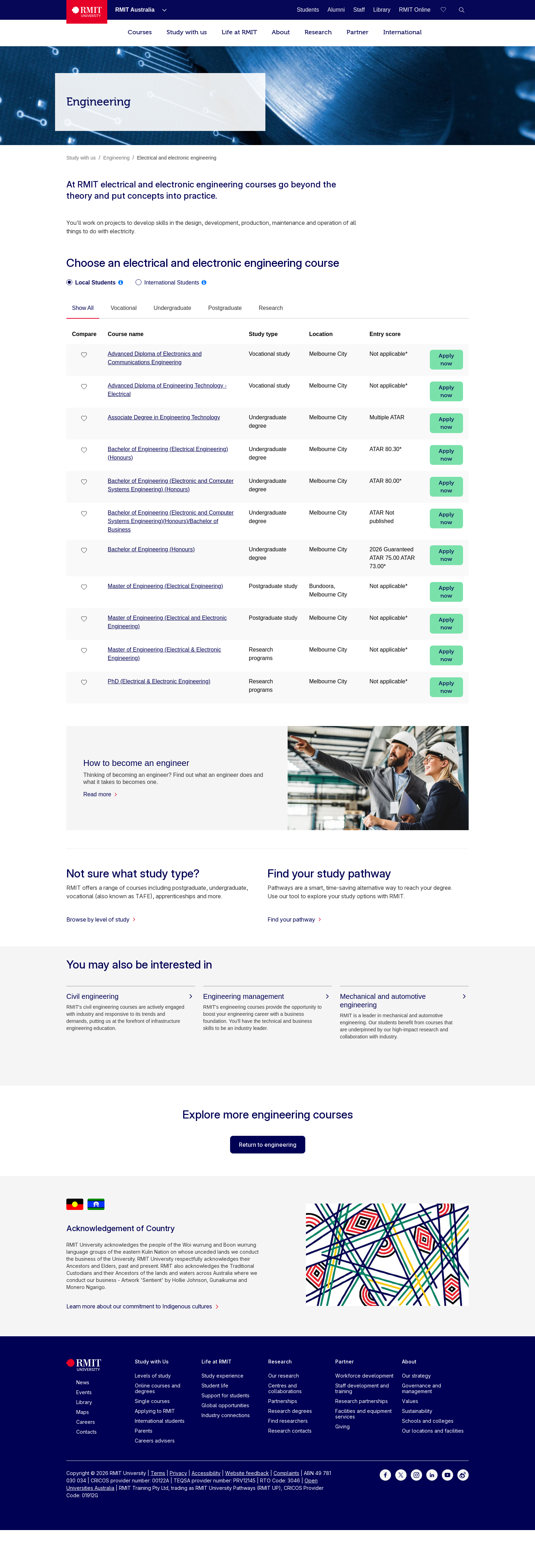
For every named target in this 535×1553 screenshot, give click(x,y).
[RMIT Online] (414, 9)
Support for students (226, 1395)
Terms (158, 1473)
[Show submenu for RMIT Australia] (162, 10)
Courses (140, 32)
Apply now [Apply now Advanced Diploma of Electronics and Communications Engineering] (446, 360)
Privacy (178, 1473)
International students (160, 1421)
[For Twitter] (401, 1474)
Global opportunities (225, 1405)
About (281, 32)
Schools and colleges (427, 1421)
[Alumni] (336, 9)
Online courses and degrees (157, 1388)
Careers (85, 1422)
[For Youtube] (447, 1474)
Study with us (187, 32)
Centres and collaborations (285, 1388)
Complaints (286, 1473)
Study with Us (152, 1362)
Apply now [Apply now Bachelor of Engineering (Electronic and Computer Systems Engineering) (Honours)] (446, 487)
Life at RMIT (239, 32)
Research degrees (290, 1411)
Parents (143, 1431)
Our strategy (416, 1376)
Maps (82, 1412)
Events (84, 1392)
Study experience (223, 1376)
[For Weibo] (463, 1474)
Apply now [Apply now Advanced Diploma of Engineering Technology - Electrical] (446, 391)
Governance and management (421, 1388)
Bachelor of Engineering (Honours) (151, 549)
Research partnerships (361, 1401)
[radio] (91, 283)
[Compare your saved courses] (447, 10)
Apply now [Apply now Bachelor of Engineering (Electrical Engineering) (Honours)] (446, 455)
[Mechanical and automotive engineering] (404, 1000)
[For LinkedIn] (432, 1474)
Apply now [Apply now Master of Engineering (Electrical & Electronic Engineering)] (446, 655)
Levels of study (153, 1376)
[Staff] (359, 9)
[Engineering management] (267, 996)
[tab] (82, 308)
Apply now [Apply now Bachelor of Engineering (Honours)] (446, 555)
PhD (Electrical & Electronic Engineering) (159, 681)
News (82, 1382)
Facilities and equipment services (363, 1414)
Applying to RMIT (155, 1411)
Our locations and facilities (433, 1431)
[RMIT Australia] (134, 9)
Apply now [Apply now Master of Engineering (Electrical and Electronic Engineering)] (446, 624)
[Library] (382, 9)
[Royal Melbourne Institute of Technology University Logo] (86, 12)
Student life (215, 1386)
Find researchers (288, 1421)
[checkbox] (84, 355)
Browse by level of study (101, 919)
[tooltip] (120, 282)
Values (410, 1401)
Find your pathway (294, 919)
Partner (357, 32)
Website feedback (247, 1473)
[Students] (308, 9)
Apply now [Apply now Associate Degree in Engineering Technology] (446, 423)
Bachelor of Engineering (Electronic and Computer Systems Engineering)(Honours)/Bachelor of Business (171, 521)
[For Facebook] (385, 1474)
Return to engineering (267, 1144)
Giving (342, 1426)
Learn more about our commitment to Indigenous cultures (142, 1306)
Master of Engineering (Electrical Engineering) (165, 586)
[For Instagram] (416, 1474)
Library (84, 1402)
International (402, 32)
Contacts (86, 1432)
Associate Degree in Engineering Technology (164, 417)
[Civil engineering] (130, 996)
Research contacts (290, 1431)
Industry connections (226, 1415)
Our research (283, 1376)
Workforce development (364, 1376)
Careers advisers (155, 1441)
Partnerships (282, 1401)
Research (318, 32)
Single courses (152, 1401)
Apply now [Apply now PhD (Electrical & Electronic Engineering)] (446, 687)
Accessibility (206, 1473)
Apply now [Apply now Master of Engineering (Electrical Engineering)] (446, 592)
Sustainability (417, 1411)
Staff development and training (362, 1388)
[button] (462, 10)
